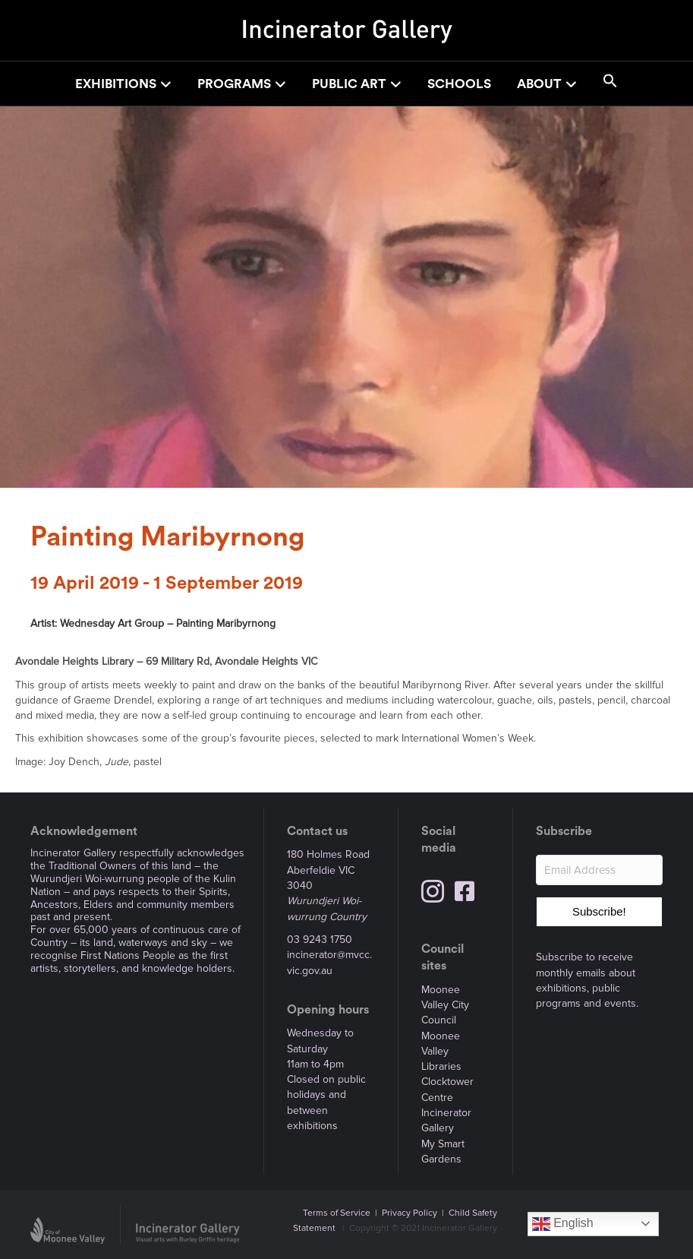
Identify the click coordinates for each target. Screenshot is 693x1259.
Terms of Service (336, 1213)
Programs (234, 84)
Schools (459, 84)
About (539, 84)
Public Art (349, 84)
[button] (610, 83)
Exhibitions (115, 84)
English (563, 1224)
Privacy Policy (409, 1213)
